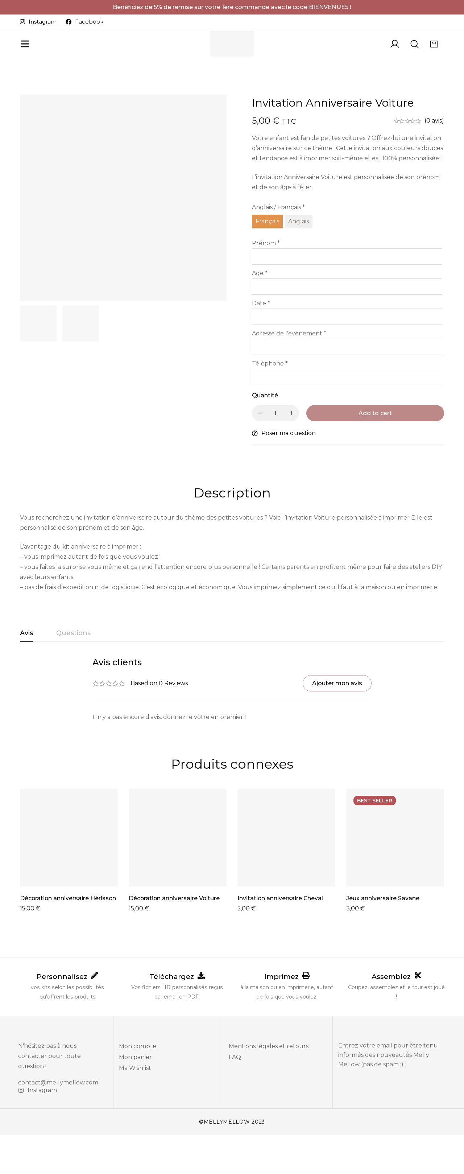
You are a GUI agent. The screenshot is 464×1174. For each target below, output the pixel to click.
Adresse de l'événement (289, 372)
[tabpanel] (232, 728)
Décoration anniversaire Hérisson (68, 937)
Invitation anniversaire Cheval (280, 937)
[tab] (26, 672)
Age (260, 312)
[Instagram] (37, 1129)
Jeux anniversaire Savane (382, 937)
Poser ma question (288, 471)
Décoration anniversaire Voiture (175, 937)
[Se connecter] (393, 55)
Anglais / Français (278, 246)
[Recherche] (413, 55)
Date (261, 342)
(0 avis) (434, 159)
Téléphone (270, 402)
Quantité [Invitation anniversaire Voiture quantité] (265, 434)
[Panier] (433, 55)
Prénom (266, 281)
